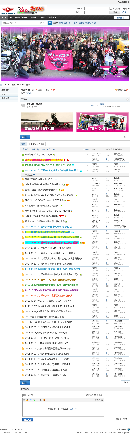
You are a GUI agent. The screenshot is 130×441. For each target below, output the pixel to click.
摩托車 (34, 17)
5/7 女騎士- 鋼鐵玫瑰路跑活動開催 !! (42, 205)
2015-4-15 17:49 (119, 228)
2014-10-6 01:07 (119, 259)
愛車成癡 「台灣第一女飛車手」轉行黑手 (45, 221)
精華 (48, 149)
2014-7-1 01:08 (119, 286)
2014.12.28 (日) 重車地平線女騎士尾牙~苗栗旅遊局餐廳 (52, 237)
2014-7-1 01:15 (119, 171)
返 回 (126, 137)
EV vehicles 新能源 (18, 17)
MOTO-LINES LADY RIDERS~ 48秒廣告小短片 (48, 165)
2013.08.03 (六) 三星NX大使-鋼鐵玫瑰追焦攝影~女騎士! (52, 170)
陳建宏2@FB (119, 154)
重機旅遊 (5, 98)
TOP (7, 84)
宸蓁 (102, 104)
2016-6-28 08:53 (119, 161)
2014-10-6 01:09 (119, 249)
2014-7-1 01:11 (119, 281)
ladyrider (95, 178)
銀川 (75, 23)
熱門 (39, 149)
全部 (23, 144)
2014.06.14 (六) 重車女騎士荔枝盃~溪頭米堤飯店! (49, 295)
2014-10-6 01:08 (119, 254)
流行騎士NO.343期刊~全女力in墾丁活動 (44, 200)
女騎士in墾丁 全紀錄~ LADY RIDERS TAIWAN (47, 211)
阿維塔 (88, 23)
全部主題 (25, 149)
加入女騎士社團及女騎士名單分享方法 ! (44, 160)
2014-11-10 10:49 (120, 243)
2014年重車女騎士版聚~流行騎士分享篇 (44, 317)
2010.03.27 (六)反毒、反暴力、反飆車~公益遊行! (48, 301)
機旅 (43, 17)
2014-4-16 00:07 (119, 328)
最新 (34, 149)
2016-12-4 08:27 (119, 155)
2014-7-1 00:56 (119, 296)
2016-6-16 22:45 (119, 166)
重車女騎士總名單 (34, 104)
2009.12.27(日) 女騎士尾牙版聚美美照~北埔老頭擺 (49, 306)
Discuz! (14, 429)
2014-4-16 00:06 (119, 344)
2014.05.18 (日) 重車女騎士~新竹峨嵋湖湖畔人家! (49, 227)
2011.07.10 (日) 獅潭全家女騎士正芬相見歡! (46, 370)
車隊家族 (15, 84)
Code (41, 400)
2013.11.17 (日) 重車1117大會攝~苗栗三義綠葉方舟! (50, 280)
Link (34, 400)
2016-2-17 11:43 (119, 201)
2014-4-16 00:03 (119, 376)
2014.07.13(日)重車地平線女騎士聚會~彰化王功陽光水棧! (53, 269)
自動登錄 (115, 8)
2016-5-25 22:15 (119, 185)
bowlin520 (96, 183)
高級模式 (99, 400)
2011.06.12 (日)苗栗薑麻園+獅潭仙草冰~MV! (46, 343)
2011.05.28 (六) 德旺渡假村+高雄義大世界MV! (47, 327)
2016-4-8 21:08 (119, 196)
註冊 (124, 12)
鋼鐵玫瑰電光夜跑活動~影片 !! (39, 179)
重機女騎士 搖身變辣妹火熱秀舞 (41, 190)
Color (27, 400)
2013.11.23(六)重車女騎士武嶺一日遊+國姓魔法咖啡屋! (51, 285)
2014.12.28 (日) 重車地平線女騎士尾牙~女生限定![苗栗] (52, 242)
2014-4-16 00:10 (119, 312)
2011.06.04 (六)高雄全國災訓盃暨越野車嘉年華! (48, 348)
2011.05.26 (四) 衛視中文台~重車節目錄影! (45, 375)
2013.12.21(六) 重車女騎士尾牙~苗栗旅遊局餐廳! (48, 311)
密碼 (77, 12)
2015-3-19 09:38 (119, 233)
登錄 (71, 409)
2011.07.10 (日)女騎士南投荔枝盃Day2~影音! (47, 354)
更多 (53, 149)
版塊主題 (29, 175)
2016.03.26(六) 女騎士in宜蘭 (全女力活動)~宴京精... (50, 195)
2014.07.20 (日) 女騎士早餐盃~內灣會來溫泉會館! (49, 264)
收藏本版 (123, 90)
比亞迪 (81, 23)
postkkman (96, 154)
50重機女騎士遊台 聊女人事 (38, 154)
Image (30, 400)
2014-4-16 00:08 (119, 323)
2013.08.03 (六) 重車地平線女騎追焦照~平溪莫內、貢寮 (52, 274)
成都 (66, 23)
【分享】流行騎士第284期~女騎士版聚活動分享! (48, 322)
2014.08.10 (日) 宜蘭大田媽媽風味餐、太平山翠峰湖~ (51, 253)
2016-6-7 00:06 (119, 180)
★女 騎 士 (26, 84)
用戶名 (77, 9)
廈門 (61, 23)
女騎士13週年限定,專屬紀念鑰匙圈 (41, 216)
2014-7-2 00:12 (119, 275)
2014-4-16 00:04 (119, 365)
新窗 (87, 149)
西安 (70, 23)
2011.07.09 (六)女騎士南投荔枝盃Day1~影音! (47, 359)
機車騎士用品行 (121, 226)
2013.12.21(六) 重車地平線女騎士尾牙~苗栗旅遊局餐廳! (52, 290)
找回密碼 (126, 8)
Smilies (44, 400)
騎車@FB (96, 220)
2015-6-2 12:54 (119, 222)
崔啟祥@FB (119, 159)
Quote (37, 400)
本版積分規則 (121, 419)
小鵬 (94, 23)
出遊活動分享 (36, 144)
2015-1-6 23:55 (119, 238)
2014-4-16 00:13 (119, 302)
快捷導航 (120, 18)
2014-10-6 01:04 (119, 265)
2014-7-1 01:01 (119, 291)
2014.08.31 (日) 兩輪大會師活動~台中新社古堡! (48, 248)
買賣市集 (52, 17)
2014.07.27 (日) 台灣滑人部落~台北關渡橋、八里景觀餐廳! (53, 258)
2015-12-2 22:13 (119, 212)
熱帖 (43, 149)
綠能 (3, 94)
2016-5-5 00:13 (119, 191)
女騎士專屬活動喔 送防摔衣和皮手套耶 (44, 184)
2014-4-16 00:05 (119, 355)
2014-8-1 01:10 (119, 270)
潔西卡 (29, 93)
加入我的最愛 (123, 2)
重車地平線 (1, 85)
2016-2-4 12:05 (119, 206)
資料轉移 (96, 321)
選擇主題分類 (28, 395)
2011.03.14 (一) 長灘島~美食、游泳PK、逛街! (47, 338)
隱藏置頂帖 (87, 155)
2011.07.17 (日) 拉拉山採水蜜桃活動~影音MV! (47, 364)
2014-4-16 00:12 (119, 307)
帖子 (42, 23)
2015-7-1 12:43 (119, 217)
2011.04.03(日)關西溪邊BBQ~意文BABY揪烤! (47, 332)
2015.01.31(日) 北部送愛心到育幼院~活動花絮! (47, 232)
